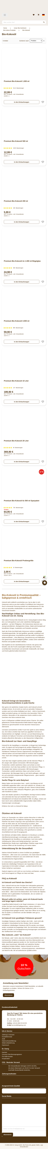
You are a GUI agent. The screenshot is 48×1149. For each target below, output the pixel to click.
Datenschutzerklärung (9, 1041)
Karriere (4, 1052)
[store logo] (24, 7)
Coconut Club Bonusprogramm (12, 1054)
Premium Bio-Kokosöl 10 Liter (16, 381)
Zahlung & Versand (8, 1034)
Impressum (5, 1045)
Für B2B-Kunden (7, 1056)
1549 (18, 148)
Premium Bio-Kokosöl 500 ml (16, 141)
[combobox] (24, 22)
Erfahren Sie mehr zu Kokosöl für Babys (15, 806)
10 (18, 567)
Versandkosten (20, 94)
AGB (3, 1039)
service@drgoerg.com (16, 1025)
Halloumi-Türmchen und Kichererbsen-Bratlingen (26, 736)
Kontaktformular (7, 1037)
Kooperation (6, 1058)
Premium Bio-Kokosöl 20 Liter (16, 441)
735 (18, 507)
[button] (42, 102)
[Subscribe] (7, 1134)
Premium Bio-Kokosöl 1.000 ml (16, 81)
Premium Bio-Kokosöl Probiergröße (18, 561)
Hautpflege (15, 745)
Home (5, 28)
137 (18, 387)
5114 (18, 88)
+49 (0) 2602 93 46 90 (17, 1023)
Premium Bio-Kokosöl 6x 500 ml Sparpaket (21, 501)
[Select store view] (43, 15)
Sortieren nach (24, 40)
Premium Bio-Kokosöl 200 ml (16, 201)
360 (18, 268)
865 (18, 328)
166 (18, 208)
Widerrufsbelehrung (8, 1043)
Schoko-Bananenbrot (17, 722)
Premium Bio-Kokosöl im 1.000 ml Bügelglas (22, 261)
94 (18, 447)
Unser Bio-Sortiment (20, 28)
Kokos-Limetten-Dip (14, 732)
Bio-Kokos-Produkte (9, 30)
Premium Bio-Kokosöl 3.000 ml (16, 321)
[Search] (44, 22)
